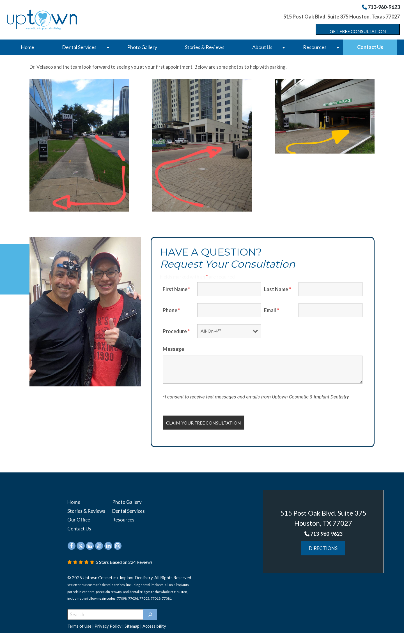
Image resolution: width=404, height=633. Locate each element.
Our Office (78, 517)
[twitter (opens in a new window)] (81, 541)
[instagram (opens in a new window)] (117, 541)
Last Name (277, 289)
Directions (323, 548)
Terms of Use (79, 621)
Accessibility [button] (154, 621)
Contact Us (370, 47)
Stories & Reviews (204, 47)
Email (271, 310)
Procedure (176, 331)
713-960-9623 (381, 7)
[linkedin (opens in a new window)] (108, 541)
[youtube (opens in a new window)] (99, 541)
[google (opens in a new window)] (90, 541)
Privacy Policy (108, 621)
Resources (315, 47)
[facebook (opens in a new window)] (72, 541)
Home (27, 47)
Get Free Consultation (358, 31)
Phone (171, 310)
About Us (262, 47)
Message (173, 349)
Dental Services (79, 47)
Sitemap (132, 621)
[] (150, 610)
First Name (176, 289)
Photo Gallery (142, 47)
